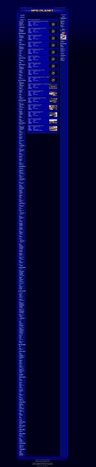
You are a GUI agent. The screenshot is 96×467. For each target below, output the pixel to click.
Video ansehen (36, 38)
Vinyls (20, 361)
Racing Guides (21, 310)
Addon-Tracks (21, 405)
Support (20, 258)
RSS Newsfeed (21, 24)
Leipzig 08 (21, 239)
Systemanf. (21, 69)
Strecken (20, 138)
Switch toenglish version (22, 17)
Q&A (20, 105)
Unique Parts (21, 330)
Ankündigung (21, 30)
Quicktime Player (37, 22)
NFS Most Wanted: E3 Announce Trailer (37, 125)
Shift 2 (62, 22)
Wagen (20, 40)
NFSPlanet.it (63, 60)
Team (20, 452)
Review (20, 131)
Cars (20, 335)
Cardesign (21, 420)
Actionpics (21, 415)
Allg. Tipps (21, 332)
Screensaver (21, 436)
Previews (20, 439)
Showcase (21, 180)
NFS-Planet (48, 460)
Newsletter (21, 23)
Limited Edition (21, 85)
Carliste (20, 380)
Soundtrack (21, 113)
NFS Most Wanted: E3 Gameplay (36, 118)
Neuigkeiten (21, 29)
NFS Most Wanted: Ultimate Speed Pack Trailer (39, 28)
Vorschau (20, 245)
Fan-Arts (20, 288)
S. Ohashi (21, 265)
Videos (20, 55)
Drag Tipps (21, 333)
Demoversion (21, 385)
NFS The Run (63, 21)
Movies (20, 342)
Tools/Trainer (21, 279)
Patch (20, 278)
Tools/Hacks (21, 229)
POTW (20, 451)
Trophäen (20, 72)
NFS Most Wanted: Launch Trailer (37, 35)
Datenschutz (21, 454)
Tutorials (20, 372)
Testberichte (21, 132)
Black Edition (21, 304)
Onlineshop (21, 450)
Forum (20, 25)
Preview (20, 53)
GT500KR (20, 224)
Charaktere (21, 324)
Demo (20, 84)
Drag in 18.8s (21, 371)
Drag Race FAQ (21, 370)
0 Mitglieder (62, 46)
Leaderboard (21, 168)
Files (20, 88)
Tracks (20, 383)
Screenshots (21, 56)
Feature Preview (22, 173)
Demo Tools (21, 339)
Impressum (21, 455)
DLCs (20, 92)
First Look (21, 187)
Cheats (20, 114)
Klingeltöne (21, 234)
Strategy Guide (21, 311)
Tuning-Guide (21, 259)
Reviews (20, 418)
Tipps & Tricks (21, 411)
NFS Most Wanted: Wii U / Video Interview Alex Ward (40, 21)
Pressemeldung (21, 355)
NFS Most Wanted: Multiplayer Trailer (37, 111)
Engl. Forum (21, 445)
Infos (20, 417)
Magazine (20, 331)
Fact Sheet (21, 356)
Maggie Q (20, 236)
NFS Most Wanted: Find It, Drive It (36, 104)
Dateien (20, 295)
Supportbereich (21, 300)
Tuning (20, 141)
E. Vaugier (21, 272)
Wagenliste (21, 251)
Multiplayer (21, 86)
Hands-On (21, 75)
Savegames (21, 296)
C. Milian (20, 237)
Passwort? (62, 53)
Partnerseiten (21, 446)
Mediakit (20, 289)
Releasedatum (21, 31)
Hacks (20, 338)
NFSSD (62, 59)
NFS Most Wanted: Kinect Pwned (37, 42)
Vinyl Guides (21, 312)
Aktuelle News (21, 21)
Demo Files (21, 281)
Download (21, 390)
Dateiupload (21, 447)
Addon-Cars (21, 404)
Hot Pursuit (62, 23)
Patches (20, 109)
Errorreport (21, 453)
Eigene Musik (21, 188)
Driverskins (21, 388)
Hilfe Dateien (21, 367)
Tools (20, 364)
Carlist (20, 322)
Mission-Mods (21, 408)
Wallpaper (21, 98)
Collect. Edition (21, 275)
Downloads (21, 299)
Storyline (20, 216)
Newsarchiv (21, 22)
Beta (20, 171)
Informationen (21, 302)
